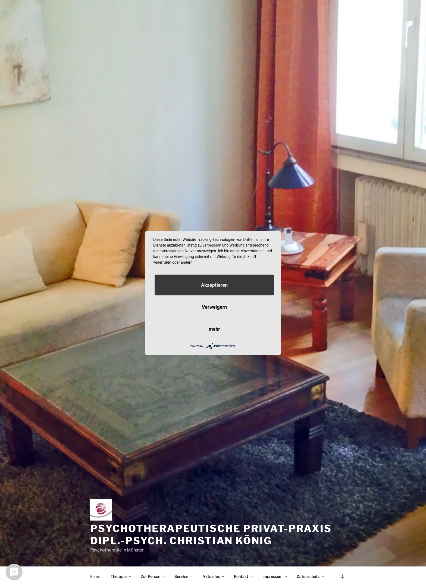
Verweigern (214, 307)
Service (183, 576)
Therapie (121, 576)
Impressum (275, 576)
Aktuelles (213, 576)
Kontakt (243, 576)
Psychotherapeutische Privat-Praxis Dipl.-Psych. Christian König (211, 534)
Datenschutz (311, 576)
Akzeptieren (214, 285)
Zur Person (153, 576)
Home (95, 576)
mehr (214, 329)
